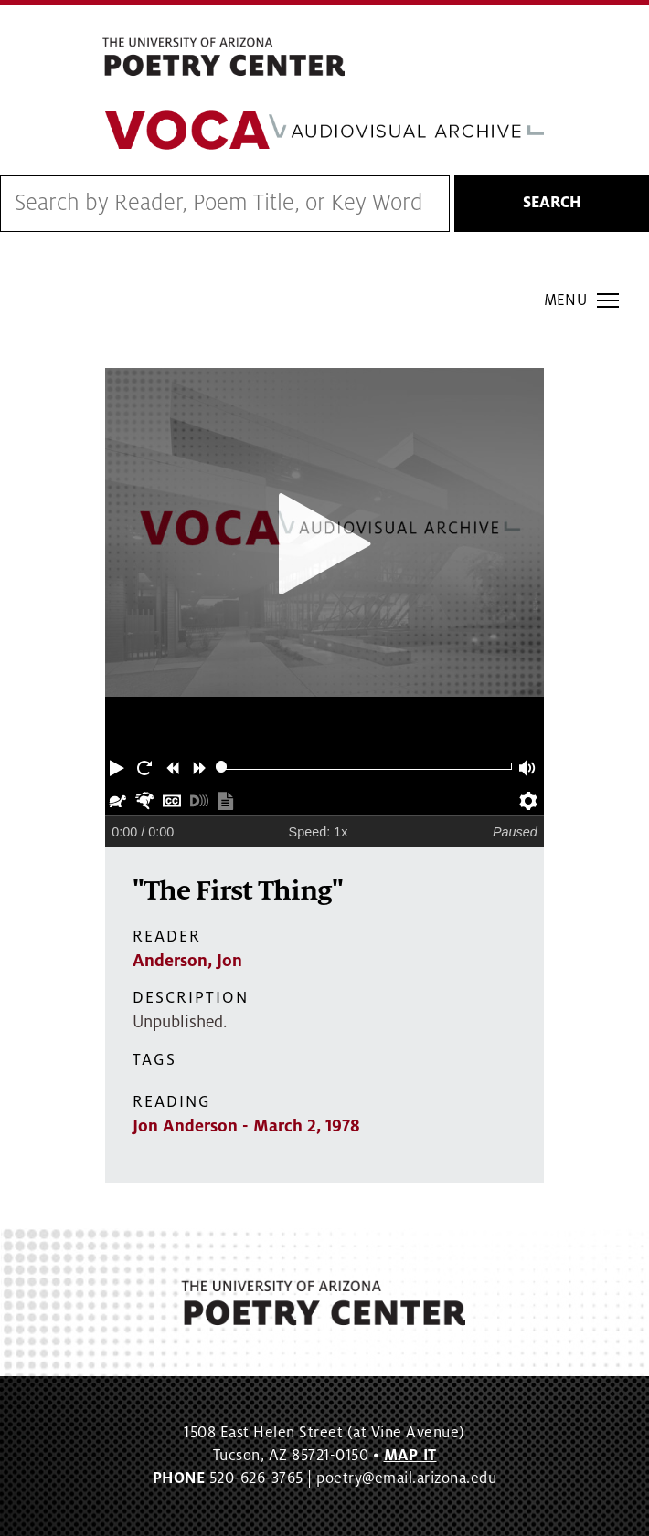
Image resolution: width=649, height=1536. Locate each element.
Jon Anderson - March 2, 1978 (246, 1126)
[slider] (222, 767)
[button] (119, 766)
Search (552, 203)
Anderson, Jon (187, 961)
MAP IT (410, 1455)
